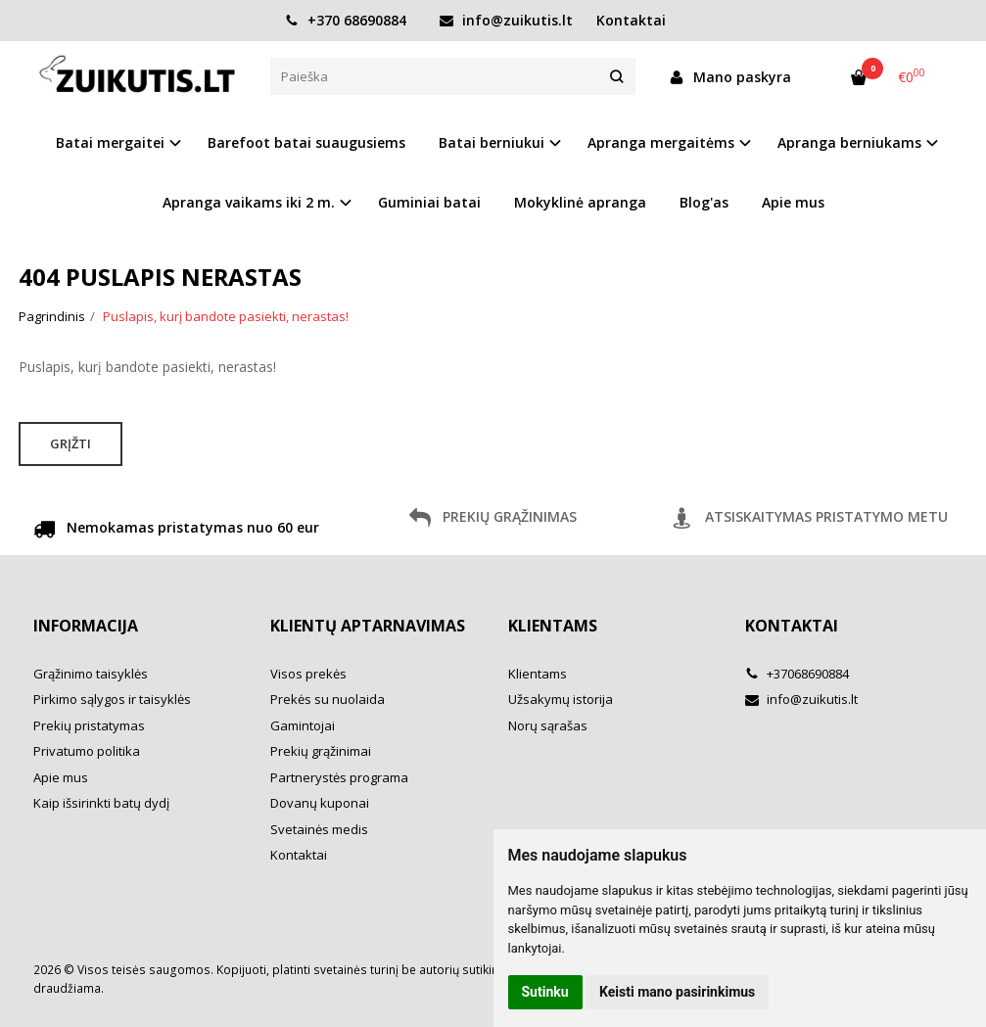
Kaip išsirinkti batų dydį (101, 803)
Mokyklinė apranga (580, 202)
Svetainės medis (319, 829)
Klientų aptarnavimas (367, 625)
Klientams (552, 625)
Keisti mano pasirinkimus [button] (677, 992)
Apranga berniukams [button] (849, 142)
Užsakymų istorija (560, 699)
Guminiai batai (429, 202)
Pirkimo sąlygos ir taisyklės (112, 699)
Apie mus (793, 202)
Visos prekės (308, 673)
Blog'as (704, 202)
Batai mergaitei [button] (110, 142)
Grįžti (70, 443)
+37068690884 (797, 673)
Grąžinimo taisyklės (90, 673)
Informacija (85, 625)
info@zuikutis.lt (506, 20)
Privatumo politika (86, 751)
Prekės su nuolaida (327, 699)
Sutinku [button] (545, 992)
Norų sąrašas (547, 725)
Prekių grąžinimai (320, 751)
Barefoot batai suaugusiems (306, 142)
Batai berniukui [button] (491, 142)
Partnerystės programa (339, 777)
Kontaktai (631, 20)
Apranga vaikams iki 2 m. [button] (249, 202)
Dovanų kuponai (319, 803)
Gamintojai (302, 725)
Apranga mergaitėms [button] (660, 142)
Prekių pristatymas (89, 725)
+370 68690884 (345, 20)
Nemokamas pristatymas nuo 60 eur (176, 530)
